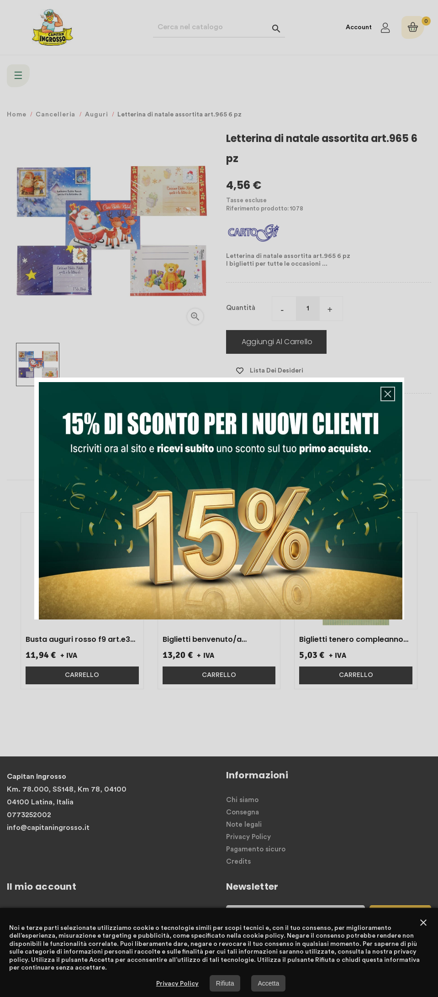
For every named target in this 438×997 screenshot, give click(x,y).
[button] (387, 394)
